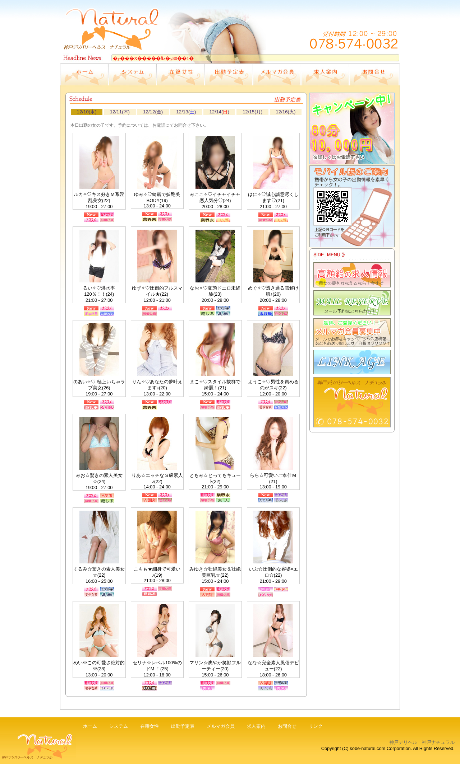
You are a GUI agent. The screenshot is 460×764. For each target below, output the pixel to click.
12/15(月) (252, 111)
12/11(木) (120, 111)
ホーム (90, 726)
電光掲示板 (230, 57)
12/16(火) (285, 111)
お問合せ (287, 726)
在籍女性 (149, 726)
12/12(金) (153, 111)
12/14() (219, 111)
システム (118, 726)
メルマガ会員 (221, 726)
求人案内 (256, 726)
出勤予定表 (182, 726)
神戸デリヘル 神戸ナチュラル (422, 742)
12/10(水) (87, 111)
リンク (316, 726)
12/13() (186, 111)
